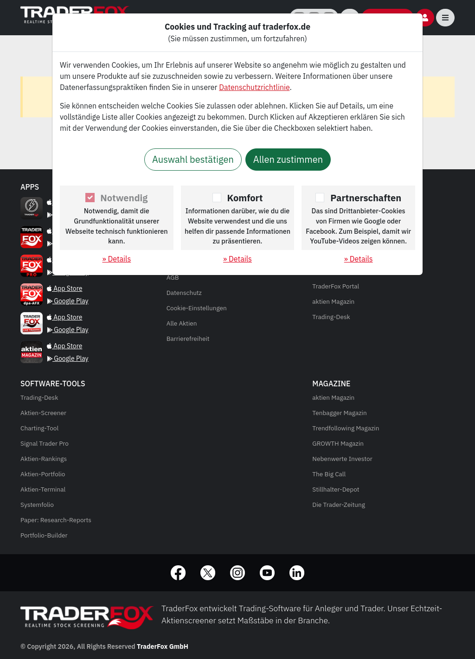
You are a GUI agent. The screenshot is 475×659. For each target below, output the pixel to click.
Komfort (245, 198)
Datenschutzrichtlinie (254, 87)
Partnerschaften (365, 198)
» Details (116, 258)
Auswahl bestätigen (193, 159)
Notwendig (124, 198)
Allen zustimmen (288, 159)
